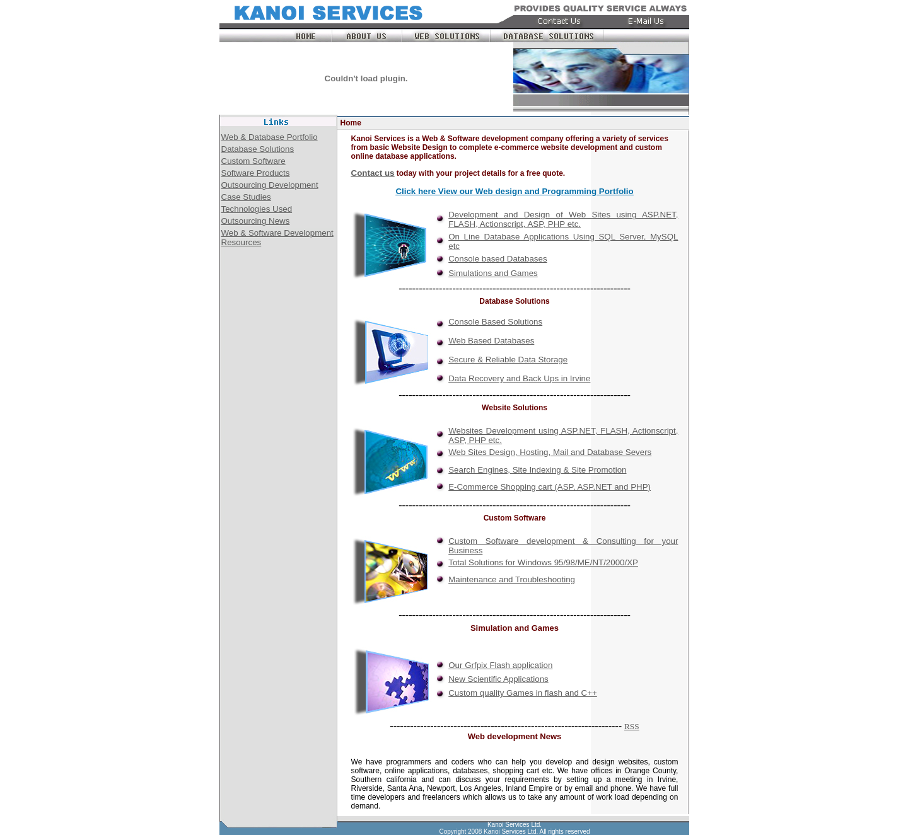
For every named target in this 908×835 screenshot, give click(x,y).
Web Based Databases (491, 340)
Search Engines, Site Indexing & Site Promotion (537, 470)
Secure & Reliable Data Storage (508, 359)
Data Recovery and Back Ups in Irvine (519, 378)
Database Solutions (257, 149)
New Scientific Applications (498, 679)
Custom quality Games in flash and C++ (522, 693)
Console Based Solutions (495, 321)
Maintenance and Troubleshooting (511, 579)
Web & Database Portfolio (269, 137)
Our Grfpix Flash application (500, 665)
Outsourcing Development (269, 185)
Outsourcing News (255, 221)
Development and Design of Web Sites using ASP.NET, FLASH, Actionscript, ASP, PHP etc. (563, 219)
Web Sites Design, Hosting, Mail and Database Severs (549, 452)
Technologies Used (257, 209)
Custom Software (253, 161)
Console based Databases (497, 258)
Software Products (255, 173)
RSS (631, 726)
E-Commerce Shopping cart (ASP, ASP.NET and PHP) (549, 487)
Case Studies (246, 197)
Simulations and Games (493, 273)
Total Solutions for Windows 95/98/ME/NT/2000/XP (543, 562)
